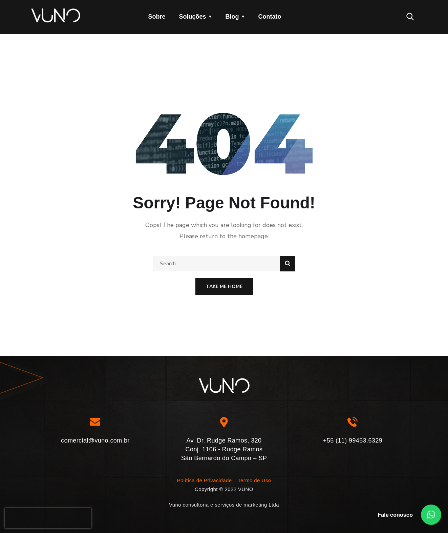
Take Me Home (224, 286)
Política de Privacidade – (206, 480)
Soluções (192, 16)
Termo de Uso (254, 480)
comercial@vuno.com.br (95, 440)
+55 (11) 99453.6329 (352, 440)
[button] (431, 515)
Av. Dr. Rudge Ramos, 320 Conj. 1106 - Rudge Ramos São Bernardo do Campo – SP (224, 449)
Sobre (157, 16)
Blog (232, 16)
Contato (269, 16)
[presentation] (48, 518)
